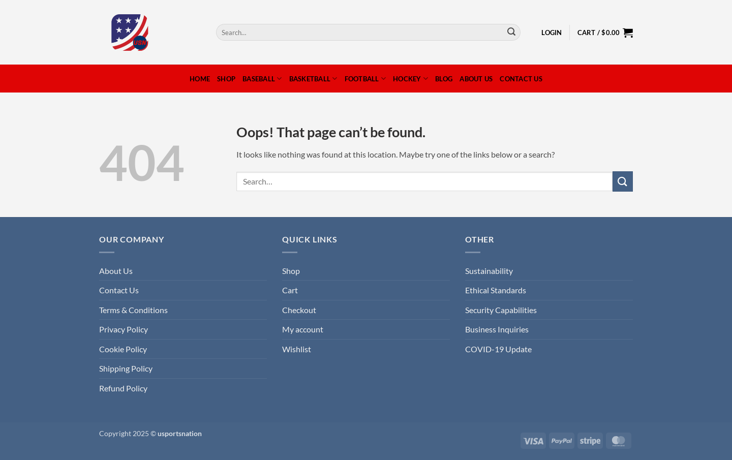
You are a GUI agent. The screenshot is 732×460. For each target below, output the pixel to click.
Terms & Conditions (133, 310)
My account (302, 329)
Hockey (410, 78)
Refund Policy (123, 388)
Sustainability (489, 270)
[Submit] (511, 32)
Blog (443, 79)
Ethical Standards (495, 290)
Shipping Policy (125, 368)
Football (365, 78)
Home (200, 79)
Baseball (262, 78)
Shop (226, 79)
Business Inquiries (497, 329)
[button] (551, 32)
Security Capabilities (501, 310)
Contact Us (521, 79)
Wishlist (296, 349)
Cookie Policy (123, 349)
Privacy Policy (123, 329)
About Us (476, 79)
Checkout (299, 310)
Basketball (313, 78)
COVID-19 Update (498, 349)
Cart (290, 290)
